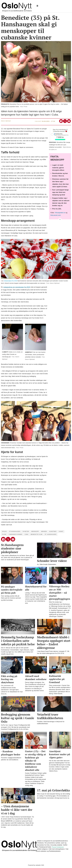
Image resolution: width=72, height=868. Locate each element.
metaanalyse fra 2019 (10, 281)
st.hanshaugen (14, 531)
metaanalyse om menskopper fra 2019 (16, 287)
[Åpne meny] (37, 6)
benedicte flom (36, 534)
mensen (44, 531)
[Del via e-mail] (69, 121)
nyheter (26, 531)
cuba (26, 534)
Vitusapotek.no (60, 213)
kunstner (52, 531)
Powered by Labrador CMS (36, 865)
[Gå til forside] (17, 6)
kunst (61, 531)
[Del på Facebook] (61, 121)
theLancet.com (56, 215)
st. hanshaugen (50, 534)
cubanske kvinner (15, 534)
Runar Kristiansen (58, 847)
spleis (4, 531)
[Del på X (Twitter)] (65, 121)
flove (4, 534)
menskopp (35, 531)
